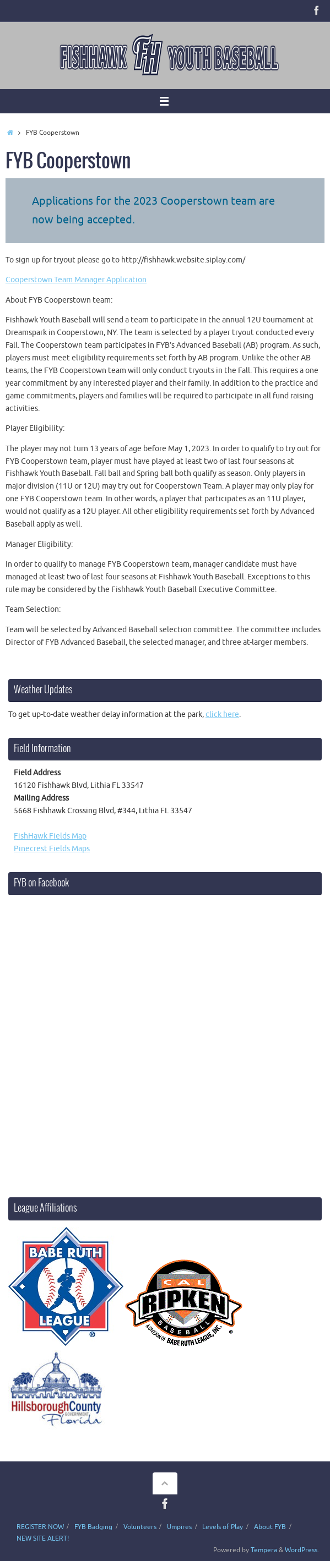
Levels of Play (222, 1526)
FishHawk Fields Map (50, 836)
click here (222, 714)
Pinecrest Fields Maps (52, 848)
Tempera (264, 1550)
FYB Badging (93, 1526)
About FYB (270, 1526)
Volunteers (139, 1526)
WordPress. (302, 1550)
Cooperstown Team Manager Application (76, 279)
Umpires (179, 1526)
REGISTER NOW (40, 1526)
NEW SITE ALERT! (43, 1538)
